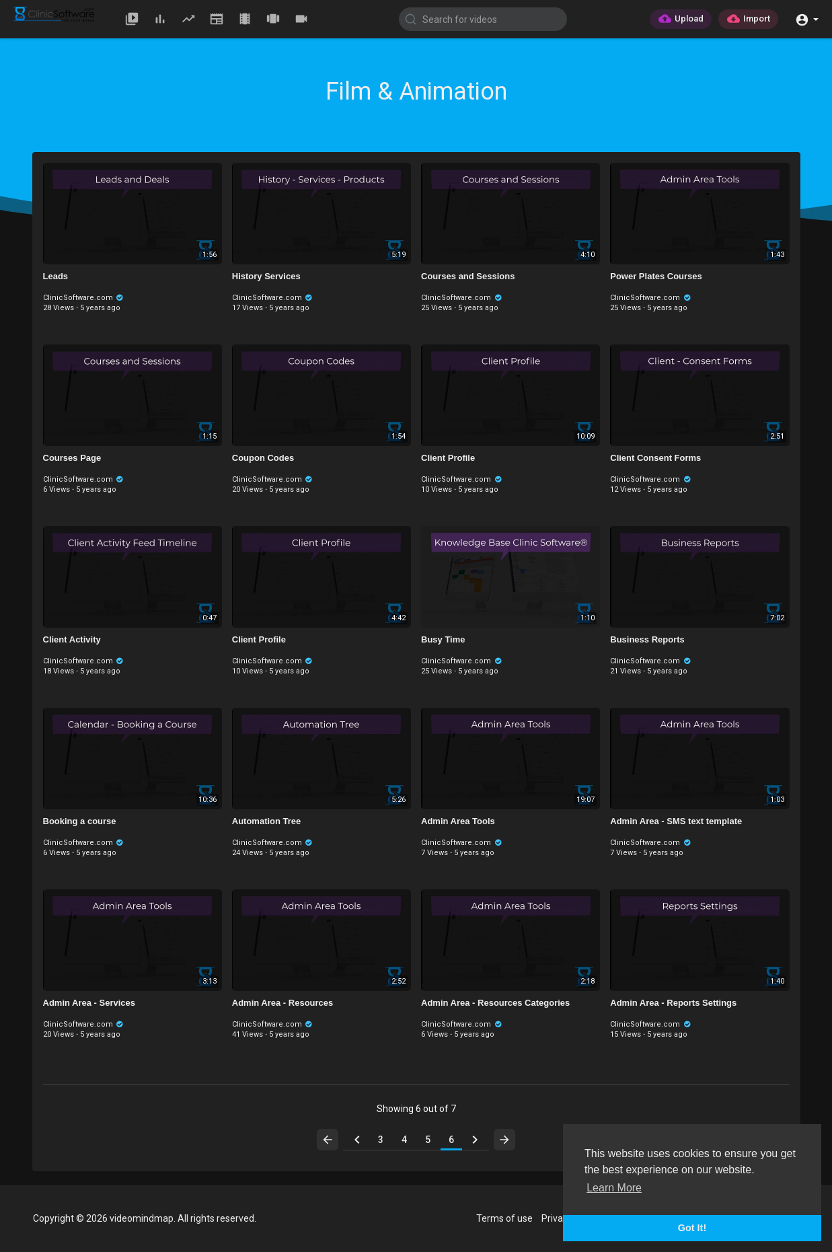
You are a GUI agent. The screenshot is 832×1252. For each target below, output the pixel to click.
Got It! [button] (692, 1227)
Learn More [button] (614, 1187)
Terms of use (504, 1218)
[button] (807, 18)
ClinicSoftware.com (83, 297)
